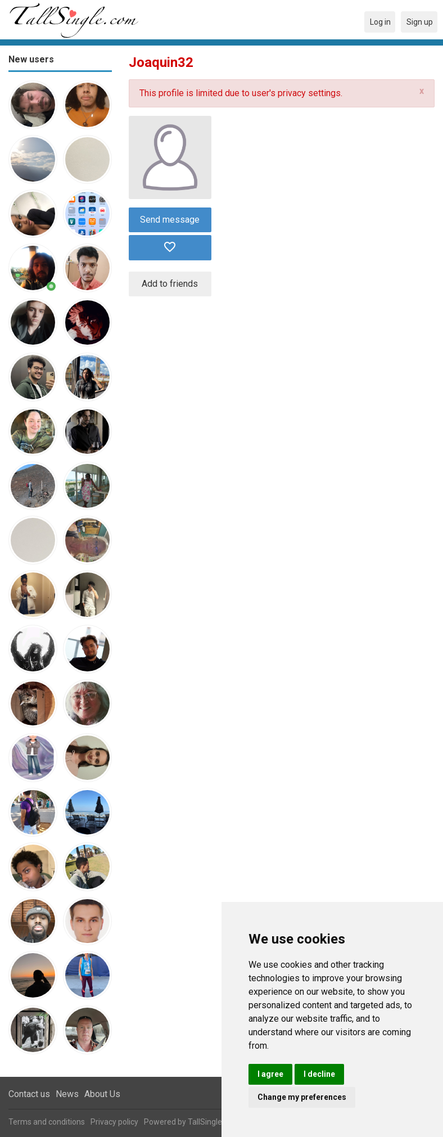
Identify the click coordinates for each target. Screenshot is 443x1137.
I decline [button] (319, 1074)
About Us (102, 1094)
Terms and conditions (46, 1121)
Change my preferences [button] (301, 1097)
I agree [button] (270, 1074)
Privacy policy (114, 1121)
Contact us (29, 1094)
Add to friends (170, 283)
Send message (170, 219)
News (67, 1094)
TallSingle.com (213, 1121)
